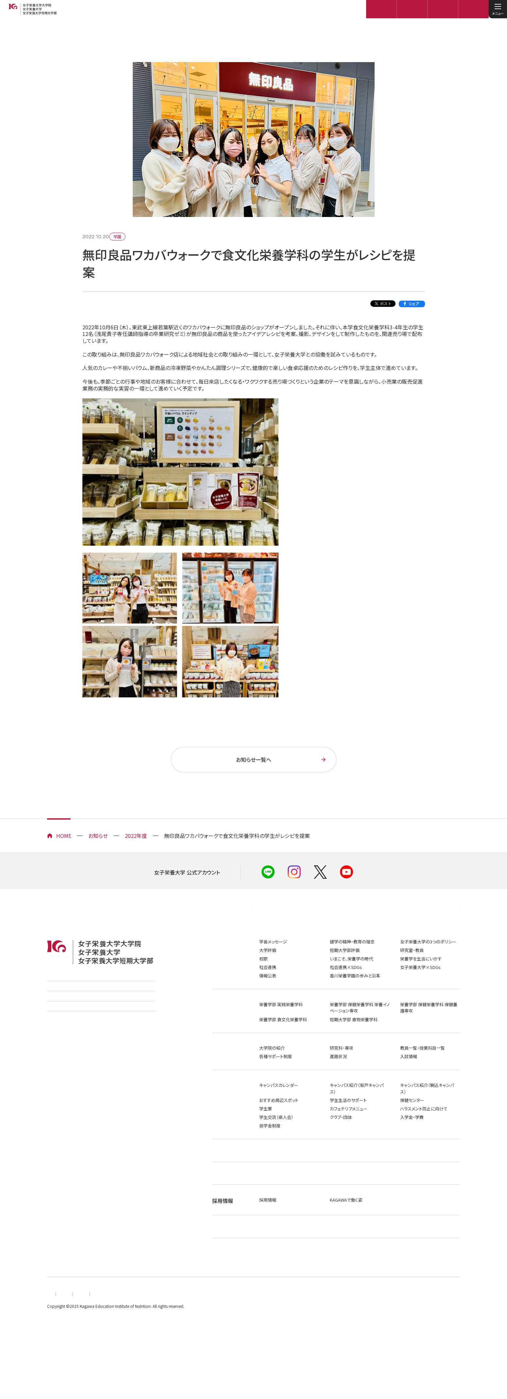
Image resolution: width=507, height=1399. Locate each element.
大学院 (220, 1079)
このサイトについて (187, 1364)
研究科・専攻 (341, 1079)
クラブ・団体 (341, 1148)
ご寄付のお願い (62, 1054)
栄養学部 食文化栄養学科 (283, 1050)
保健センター (412, 1131)
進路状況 (338, 1088)
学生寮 (265, 1140)
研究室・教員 (412, 981)
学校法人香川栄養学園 (70, 1020)
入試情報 (408, 1088)
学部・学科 (224, 1036)
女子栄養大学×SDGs (420, 998)
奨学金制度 (269, 1157)
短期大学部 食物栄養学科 (354, 1050)
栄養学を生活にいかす (421, 990)
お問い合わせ (234, 1364)
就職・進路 (224, 1185)
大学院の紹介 (272, 1079)
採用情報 (267, 1246)
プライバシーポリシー (133, 1364)
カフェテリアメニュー (348, 1140)
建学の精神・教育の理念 (352, 973)
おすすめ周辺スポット (278, 1131)
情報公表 (267, 1007)
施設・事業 (224, 1216)
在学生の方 (288, 934)
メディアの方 (357, 934)
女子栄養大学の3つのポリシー (428, 973)
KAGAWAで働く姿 (346, 1246)
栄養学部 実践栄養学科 (281, 1035)
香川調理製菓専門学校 (70, 1037)
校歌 (263, 990)
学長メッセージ (273, 973)
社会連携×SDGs (346, 998)
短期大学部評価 (345, 981)
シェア (414, 303)
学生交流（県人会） (276, 1148)
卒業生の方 (150, 934)
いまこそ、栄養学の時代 (351, 990)
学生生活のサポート (348, 1131)
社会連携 (267, 998)
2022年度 (136, 836)
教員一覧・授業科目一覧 (422, 1079)
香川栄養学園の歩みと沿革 (355, 1007)
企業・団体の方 (81, 934)
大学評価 (267, 981)
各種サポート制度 (275, 1088)
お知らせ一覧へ (253, 759)
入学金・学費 (412, 1148)
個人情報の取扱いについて (72, 1364)
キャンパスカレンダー (278, 1116)
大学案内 (222, 973)
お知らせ (98, 836)
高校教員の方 (218, 934)
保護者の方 (425, 934)
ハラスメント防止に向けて (424, 1140)
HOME (63, 836)
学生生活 (222, 1116)
